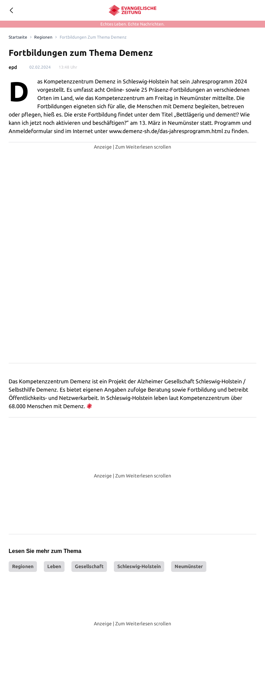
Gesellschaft (89, 566)
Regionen (22, 566)
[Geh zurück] (11, 10)
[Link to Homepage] (17, 37)
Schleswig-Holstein (139, 566)
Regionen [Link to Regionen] (42, 37)
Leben (54, 566)
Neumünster (189, 566)
